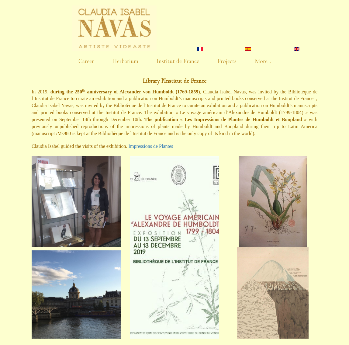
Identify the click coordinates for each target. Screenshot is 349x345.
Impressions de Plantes (151, 146)
